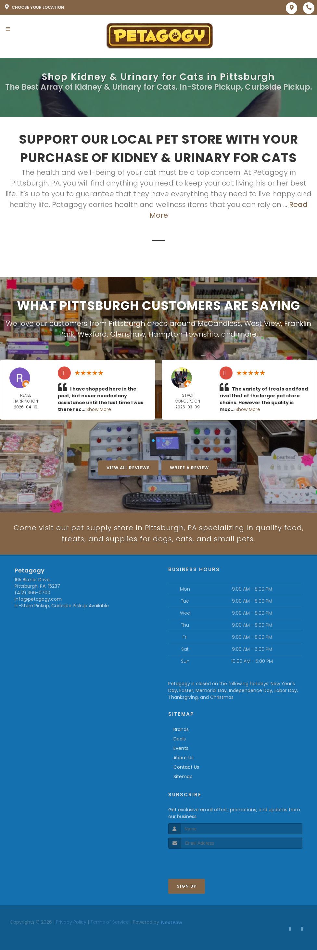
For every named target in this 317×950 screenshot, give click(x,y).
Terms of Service (109, 922)
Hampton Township (183, 334)
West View (262, 323)
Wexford (92, 334)
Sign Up (187, 886)
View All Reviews (128, 468)
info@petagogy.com (38, 599)
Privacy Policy (71, 922)
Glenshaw (127, 334)
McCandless (219, 323)
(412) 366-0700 (32, 593)
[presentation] (202, 861)
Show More (98, 409)
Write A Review (189, 468)
